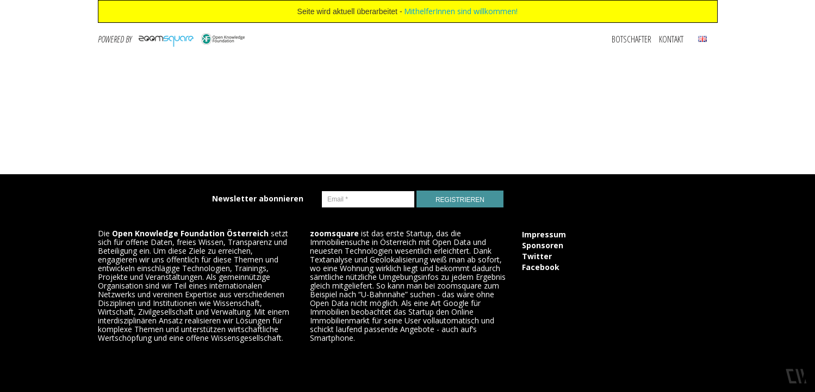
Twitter (537, 256)
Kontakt (671, 39)
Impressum (544, 234)
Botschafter (631, 39)
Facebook (540, 267)
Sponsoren (542, 245)
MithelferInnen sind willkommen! (461, 11)
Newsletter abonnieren (257, 198)
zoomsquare (334, 233)
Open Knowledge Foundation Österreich (190, 233)
